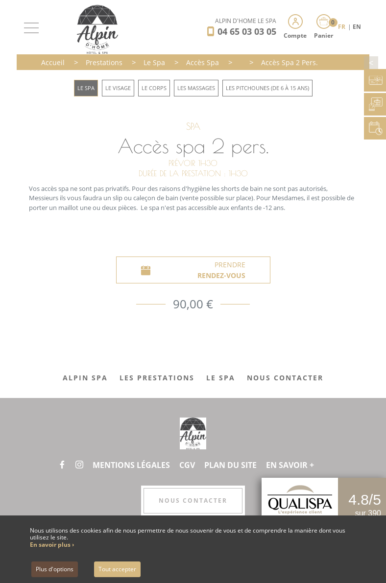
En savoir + (290, 465)
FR (342, 27)
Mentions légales (131, 465)
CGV (187, 465)
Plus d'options (54, 569)
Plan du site (230, 465)
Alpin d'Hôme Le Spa (245, 21)
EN (357, 27)
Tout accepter (117, 569)
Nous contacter (193, 500)
